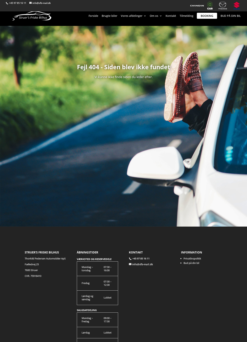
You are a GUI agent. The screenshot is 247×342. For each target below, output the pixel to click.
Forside (93, 16)
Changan (197, 5)
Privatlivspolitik (192, 258)
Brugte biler (109, 16)
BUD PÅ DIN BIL (231, 16)
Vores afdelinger (131, 16)
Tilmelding (186, 16)
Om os (154, 16)
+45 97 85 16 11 (18, 3)
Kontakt (171, 16)
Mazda (224, 5)
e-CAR (211, 5)
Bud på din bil (191, 263)
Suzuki (237, 5)
